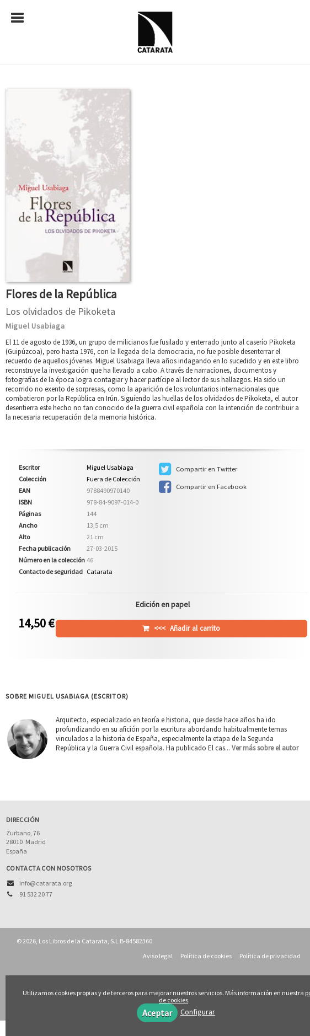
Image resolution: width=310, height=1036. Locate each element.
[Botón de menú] (21, 18)
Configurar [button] (197, 1012)
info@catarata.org (45, 883)
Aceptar (157, 1012)
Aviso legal (158, 956)
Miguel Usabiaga (35, 326)
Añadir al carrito (187, 628)
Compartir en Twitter (198, 469)
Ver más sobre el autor (265, 748)
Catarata (100, 571)
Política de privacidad (270, 956)
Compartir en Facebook (203, 487)
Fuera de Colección (113, 479)
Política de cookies (206, 956)
